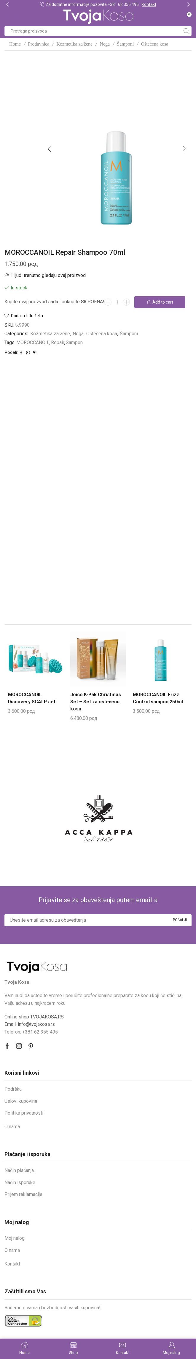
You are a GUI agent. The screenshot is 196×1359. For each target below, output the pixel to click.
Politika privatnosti (23, 1112)
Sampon (74, 342)
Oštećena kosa (154, 43)
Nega (105, 43)
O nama (12, 1126)
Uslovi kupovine (20, 1101)
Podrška (13, 1089)
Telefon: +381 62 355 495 (31, 1031)
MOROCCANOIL (33, 342)
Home (15, 43)
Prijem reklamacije (23, 1194)
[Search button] (186, 31)
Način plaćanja (19, 1170)
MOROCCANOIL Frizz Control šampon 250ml (158, 697)
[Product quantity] (117, 302)
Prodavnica (38, 43)
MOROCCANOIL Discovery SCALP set (31, 697)
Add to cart (162, 302)
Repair (57, 342)
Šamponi (125, 43)
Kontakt (149, 4)
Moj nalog (14, 1238)
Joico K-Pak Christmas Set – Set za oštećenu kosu (95, 701)
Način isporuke (19, 1182)
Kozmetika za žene (74, 43)
